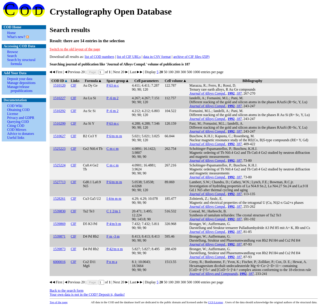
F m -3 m (113, 236)
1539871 (59, 236)
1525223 (59, 149)
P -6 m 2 (113, 98)
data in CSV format (157, 57)
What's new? (16, 37)
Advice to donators (20, 133)
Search (12, 56)
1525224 (59, 165)
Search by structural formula (21, 62)
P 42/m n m (115, 249)
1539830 (59, 211)
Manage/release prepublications (20, 89)
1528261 (59, 198)
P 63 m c (113, 85)
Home (11, 33)
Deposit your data (19, 79)
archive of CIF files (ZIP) (191, 57)
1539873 (59, 249)
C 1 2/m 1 (114, 211)
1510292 (59, 111)
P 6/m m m (114, 136)
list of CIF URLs (129, 57)
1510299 (59, 123)
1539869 (59, 224)
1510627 (59, 136)
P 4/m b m (114, 224)
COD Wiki (14, 106)
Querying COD (18, 122)
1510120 (59, 85)
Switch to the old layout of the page (75, 49)
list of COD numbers (99, 57)
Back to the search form (67, 290)
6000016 (59, 262)
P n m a (112, 262)
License (12, 114)
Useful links (15, 137)
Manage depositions (21, 83)
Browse (12, 52)
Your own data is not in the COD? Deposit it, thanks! (87, 294)
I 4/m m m (114, 198)
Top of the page (59, 302)
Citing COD (15, 126)
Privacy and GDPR (20, 118)
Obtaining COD (18, 110)
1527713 (59, 182)
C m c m (113, 149)
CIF (73, 85)
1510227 (59, 98)
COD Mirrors (16, 130)
